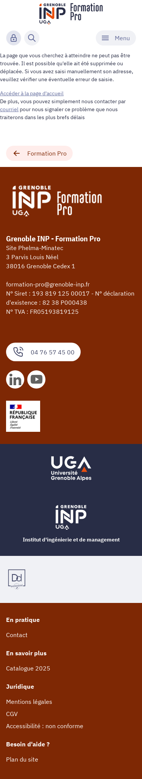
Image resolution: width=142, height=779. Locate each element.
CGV (12, 714)
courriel (9, 109)
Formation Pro (39, 153)
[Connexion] (13, 38)
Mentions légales (29, 701)
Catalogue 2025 (28, 668)
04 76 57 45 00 (43, 352)
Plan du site (22, 759)
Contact (17, 635)
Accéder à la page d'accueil (32, 93)
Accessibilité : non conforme (44, 726)
